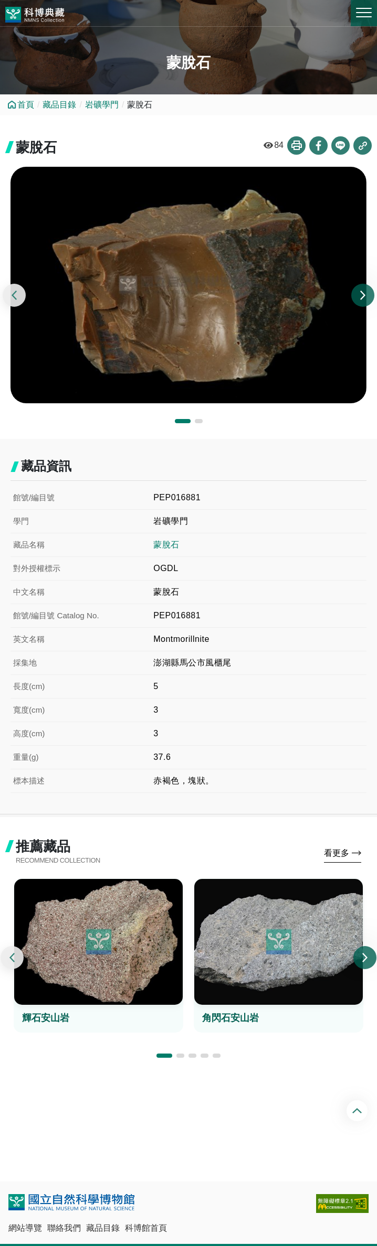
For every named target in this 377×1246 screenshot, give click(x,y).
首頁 (25, 104)
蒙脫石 (166, 544)
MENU (364, 12)
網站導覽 (25, 1227)
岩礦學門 (102, 104)
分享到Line (340, 145)
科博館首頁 (146, 1227)
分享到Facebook (318, 145)
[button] (183, 421)
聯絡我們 (64, 1227)
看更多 (336, 852)
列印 (296, 145)
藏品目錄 (59, 104)
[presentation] (14, 295)
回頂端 (358, 1110)
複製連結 (362, 145)
